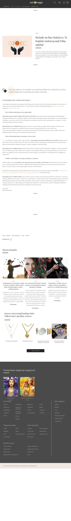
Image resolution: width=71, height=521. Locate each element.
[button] (68, 335)
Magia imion (30, 451)
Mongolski (42, 412)
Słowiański (42, 410)
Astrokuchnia (30, 436)
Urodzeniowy (18, 404)
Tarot (4, 434)
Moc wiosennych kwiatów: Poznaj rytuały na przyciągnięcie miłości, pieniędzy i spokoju (35, 288)
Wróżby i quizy (35, 6)
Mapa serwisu (58, 421)
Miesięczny (6, 412)
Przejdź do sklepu (35, 350)
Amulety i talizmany (20, 434)
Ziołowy (29, 410)
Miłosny (17, 416)
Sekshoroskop (6, 451)
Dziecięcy (17, 419)
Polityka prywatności (60, 415)
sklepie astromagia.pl (58, 106)
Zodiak (5, 428)
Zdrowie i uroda (31, 434)
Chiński (41, 404)
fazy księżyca (16, 235)
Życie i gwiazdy (25, 6)
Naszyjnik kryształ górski (12, 341)
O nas (56, 410)
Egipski (41, 407)
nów (22, 235)
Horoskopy (6, 6)
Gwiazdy (29, 428)
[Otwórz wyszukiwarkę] (54, 2)
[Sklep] (62, 2)
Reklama (57, 407)
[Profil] (67, 2)
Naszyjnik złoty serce (28, 341)
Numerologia (6, 436)
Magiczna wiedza (15, 6)
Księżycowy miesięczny (18, 412)
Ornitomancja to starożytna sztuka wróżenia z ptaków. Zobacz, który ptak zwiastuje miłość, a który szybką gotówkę (13, 289)
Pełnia (4, 140)
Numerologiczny (31, 412)
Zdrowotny (30, 407)
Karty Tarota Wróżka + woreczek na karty (59, 341)
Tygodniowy (6, 407)
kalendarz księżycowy (13, 108)
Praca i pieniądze (43, 428)
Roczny (5, 415)
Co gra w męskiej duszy (32, 446)
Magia (37, 33)
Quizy (28, 454)
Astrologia (5, 431)
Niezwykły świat (43, 434)
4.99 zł (27, 400)
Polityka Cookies (59, 418)
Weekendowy (6, 410)
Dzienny (5, 404)
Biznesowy (30, 404)
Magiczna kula (6, 449)
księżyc (8, 235)
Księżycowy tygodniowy (18, 407)
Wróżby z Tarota (7, 446)
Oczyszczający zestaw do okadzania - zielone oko (43, 341)
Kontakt (57, 404)
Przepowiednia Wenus (32, 449)
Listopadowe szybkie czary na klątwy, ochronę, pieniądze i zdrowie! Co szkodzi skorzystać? (58, 288)
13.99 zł (11, 400)
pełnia (27, 235)
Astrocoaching (42, 431)
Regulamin (57, 412)
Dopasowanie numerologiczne (10, 454)
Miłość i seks (30, 431)
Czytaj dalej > (13, 303)
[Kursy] (58, 2)
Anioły (17, 428)
